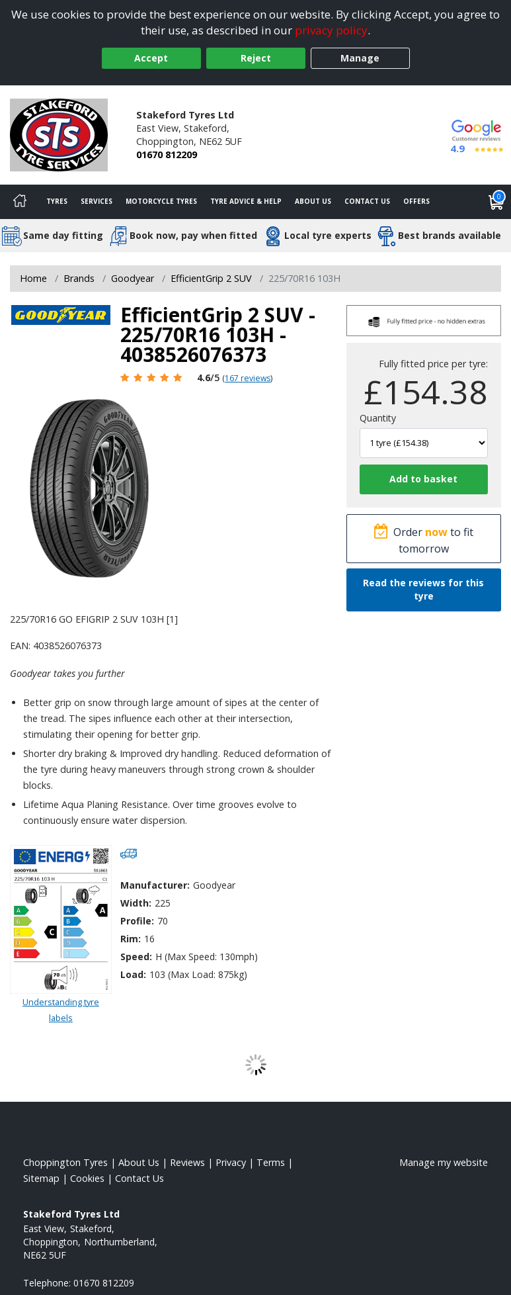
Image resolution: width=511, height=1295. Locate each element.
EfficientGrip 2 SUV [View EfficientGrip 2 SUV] (211, 278)
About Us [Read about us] (138, 1162)
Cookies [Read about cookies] (87, 1178)
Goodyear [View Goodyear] (132, 278)
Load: (133, 974)
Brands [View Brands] (79, 278)
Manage (359, 58)
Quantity (378, 418)
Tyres (56, 201)
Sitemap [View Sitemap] (41, 1178)
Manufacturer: (155, 885)
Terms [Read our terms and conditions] (270, 1162)
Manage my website (443, 1162)
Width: (135, 903)
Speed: (136, 956)
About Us (313, 201)
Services (96, 201)
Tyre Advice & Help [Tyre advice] (246, 201)
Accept (151, 58)
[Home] (20, 202)
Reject (256, 58)
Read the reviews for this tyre (423, 589)
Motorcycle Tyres (161, 201)
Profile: (137, 921)
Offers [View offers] (416, 201)
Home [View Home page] (33, 278)
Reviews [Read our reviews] (187, 1162)
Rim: (130, 938)
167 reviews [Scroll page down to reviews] (247, 378)
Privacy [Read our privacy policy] (231, 1162)
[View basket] (496, 202)
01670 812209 (166, 154)
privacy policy (331, 30)
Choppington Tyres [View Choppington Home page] (65, 1162)
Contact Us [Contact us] (367, 201)
